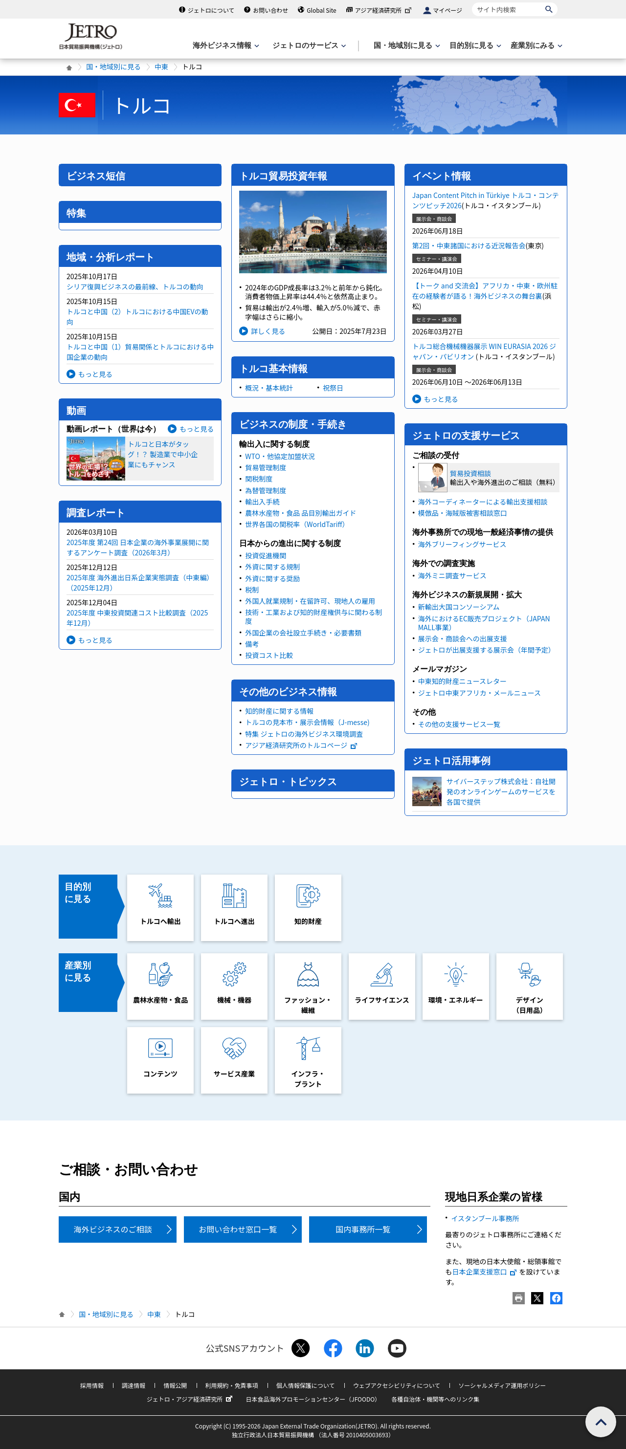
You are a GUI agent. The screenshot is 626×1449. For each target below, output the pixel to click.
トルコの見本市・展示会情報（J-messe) (307, 722)
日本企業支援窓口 (484, 1271)
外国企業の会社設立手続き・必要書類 (303, 632)
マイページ (447, 10)
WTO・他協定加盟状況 (280, 456)
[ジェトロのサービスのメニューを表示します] (308, 45)
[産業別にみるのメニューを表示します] (535, 45)
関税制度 (258, 478)
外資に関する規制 (272, 566)
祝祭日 (333, 388)
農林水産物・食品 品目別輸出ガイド (300, 513)
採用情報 (92, 1385)
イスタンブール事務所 (485, 1218)
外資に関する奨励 (272, 578)
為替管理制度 (265, 490)
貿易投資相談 (470, 473)
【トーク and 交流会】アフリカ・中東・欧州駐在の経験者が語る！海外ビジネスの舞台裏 (485, 291)
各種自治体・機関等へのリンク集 (435, 1399)
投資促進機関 (265, 555)
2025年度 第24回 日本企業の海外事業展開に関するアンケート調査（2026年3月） (138, 547)
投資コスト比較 (269, 655)
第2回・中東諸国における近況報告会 (469, 245)
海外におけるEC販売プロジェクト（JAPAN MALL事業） (484, 623)
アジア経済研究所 (384, 10)
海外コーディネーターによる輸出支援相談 (483, 501)
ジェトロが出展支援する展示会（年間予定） (486, 650)
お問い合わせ (270, 10)
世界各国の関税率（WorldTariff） (297, 524)
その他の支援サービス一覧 (459, 724)
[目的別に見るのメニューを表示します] (474, 45)
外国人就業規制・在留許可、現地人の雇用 (310, 601)
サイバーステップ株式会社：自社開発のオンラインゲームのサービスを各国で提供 (501, 791)
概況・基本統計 (269, 388)
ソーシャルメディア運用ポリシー (502, 1385)
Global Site (321, 10)
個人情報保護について (305, 1385)
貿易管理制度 (265, 467)
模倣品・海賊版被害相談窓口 (462, 513)
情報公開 (175, 1385)
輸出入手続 (262, 501)
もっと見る (95, 374)
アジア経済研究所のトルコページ (301, 745)
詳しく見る (268, 331)
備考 (252, 644)
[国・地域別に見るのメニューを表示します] (406, 45)
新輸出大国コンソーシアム (459, 607)
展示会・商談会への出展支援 (462, 638)
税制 (252, 589)
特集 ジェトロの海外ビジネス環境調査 (304, 734)
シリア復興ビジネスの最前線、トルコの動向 (135, 286)
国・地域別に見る (113, 66)
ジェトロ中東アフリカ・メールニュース (479, 693)
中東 (161, 66)
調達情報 (133, 1385)
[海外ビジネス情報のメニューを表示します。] (225, 45)
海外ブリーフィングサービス (462, 544)
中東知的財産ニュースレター (462, 681)
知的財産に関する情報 (279, 711)
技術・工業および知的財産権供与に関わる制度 (313, 616)
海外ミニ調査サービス (452, 575)
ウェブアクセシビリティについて (396, 1385)
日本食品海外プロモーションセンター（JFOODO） (313, 1399)
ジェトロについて (211, 10)
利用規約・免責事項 (231, 1385)
